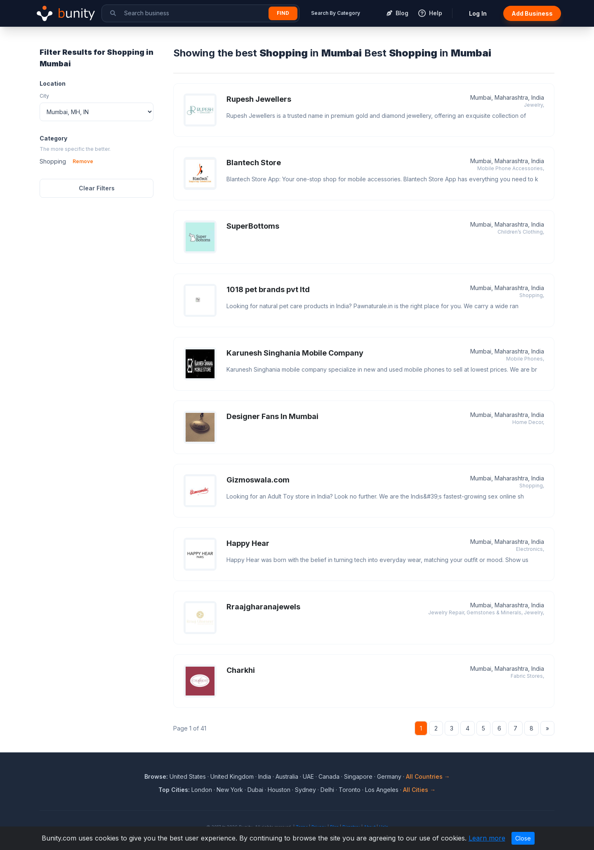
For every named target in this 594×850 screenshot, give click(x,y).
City (44, 96)
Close (523, 838)
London (201, 789)
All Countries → (428, 776)
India (264, 776)
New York (230, 789)
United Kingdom (232, 776)
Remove (83, 161)
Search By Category (335, 13)
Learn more (487, 838)
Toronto (350, 789)
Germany (389, 776)
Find (283, 13)
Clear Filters (97, 188)
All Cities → (419, 789)
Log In (478, 13)
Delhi (327, 789)
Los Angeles (381, 789)
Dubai (255, 789)
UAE (308, 776)
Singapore (358, 776)
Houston (279, 789)
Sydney (305, 789)
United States (188, 776)
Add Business (532, 13)
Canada (328, 776)
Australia (287, 776)
